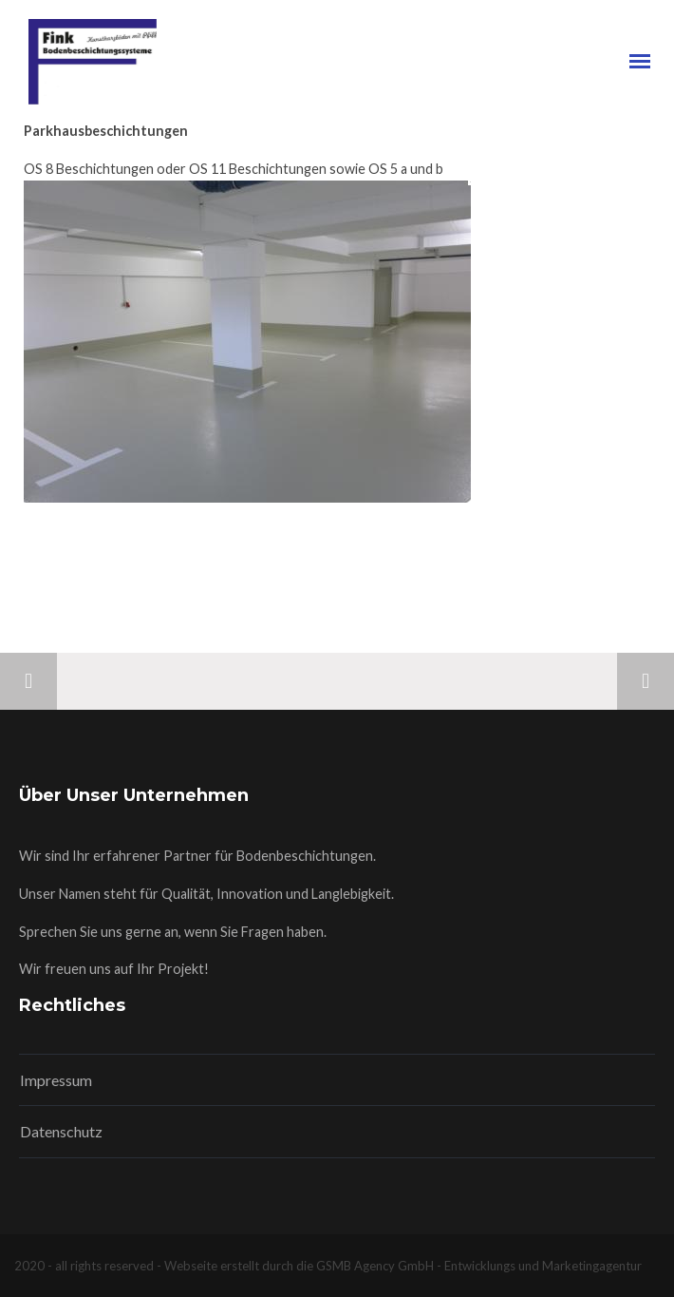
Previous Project (28, 681)
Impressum (56, 1080)
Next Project (645, 681)
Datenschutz (61, 1131)
